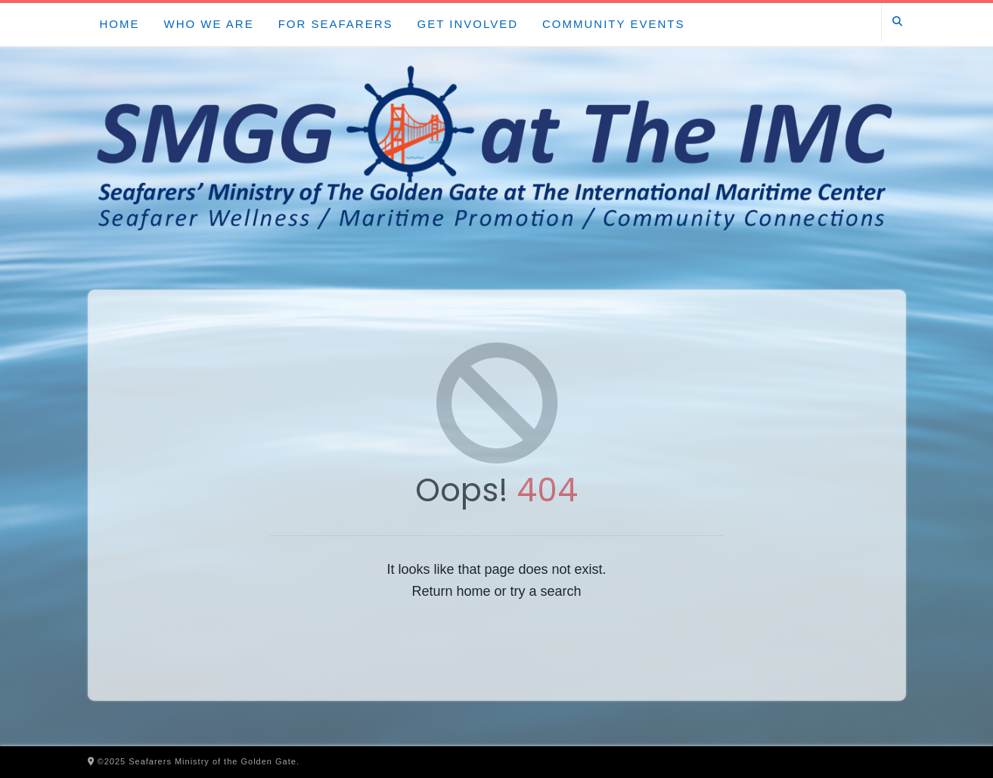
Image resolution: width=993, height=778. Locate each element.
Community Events (613, 23)
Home (120, 23)
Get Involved (467, 23)
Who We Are (209, 23)
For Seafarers (335, 23)
